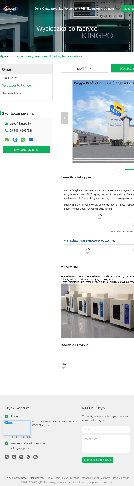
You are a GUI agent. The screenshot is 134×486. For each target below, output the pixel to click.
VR (83, 8)
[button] (129, 169)
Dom (38, 8)
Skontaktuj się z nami (100, 8)
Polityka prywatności (16, 478)
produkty (57, 8)
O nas (46, 8)
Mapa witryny (37, 478)
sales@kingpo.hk (20, 123)
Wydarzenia (72, 8)
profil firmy (84, 68)
